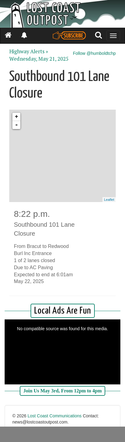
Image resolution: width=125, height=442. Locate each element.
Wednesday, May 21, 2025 (39, 58)
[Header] (62, 14)
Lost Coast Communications (54, 415)
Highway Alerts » (28, 51)
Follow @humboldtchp (94, 53)
